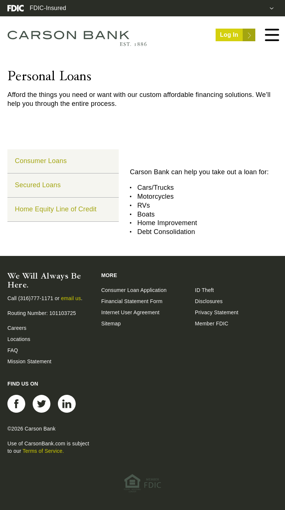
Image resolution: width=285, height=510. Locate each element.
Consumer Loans (41, 161)
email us (71, 298)
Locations (18, 339)
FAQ (12, 350)
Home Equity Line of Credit (55, 209)
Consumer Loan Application (134, 290)
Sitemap (111, 324)
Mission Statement (29, 361)
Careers (16, 328)
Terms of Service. (43, 451)
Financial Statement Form (132, 301)
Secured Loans (38, 185)
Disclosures (209, 301)
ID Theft (204, 290)
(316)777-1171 (36, 298)
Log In (237, 35)
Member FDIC (211, 324)
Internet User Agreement (130, 312)
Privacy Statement (216, 312)
